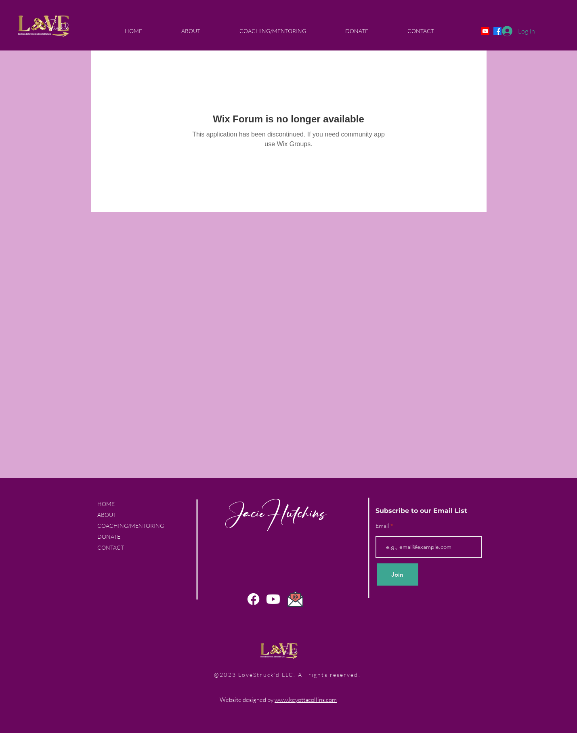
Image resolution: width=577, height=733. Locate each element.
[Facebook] (253, 599)
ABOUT (106, 514)
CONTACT (110, 547)
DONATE (108, 536)
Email (383, 526)
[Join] (397, 574)
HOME (106, 503)
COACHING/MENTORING (130, 525)
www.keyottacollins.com (306, 700)
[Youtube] (485, 31)
